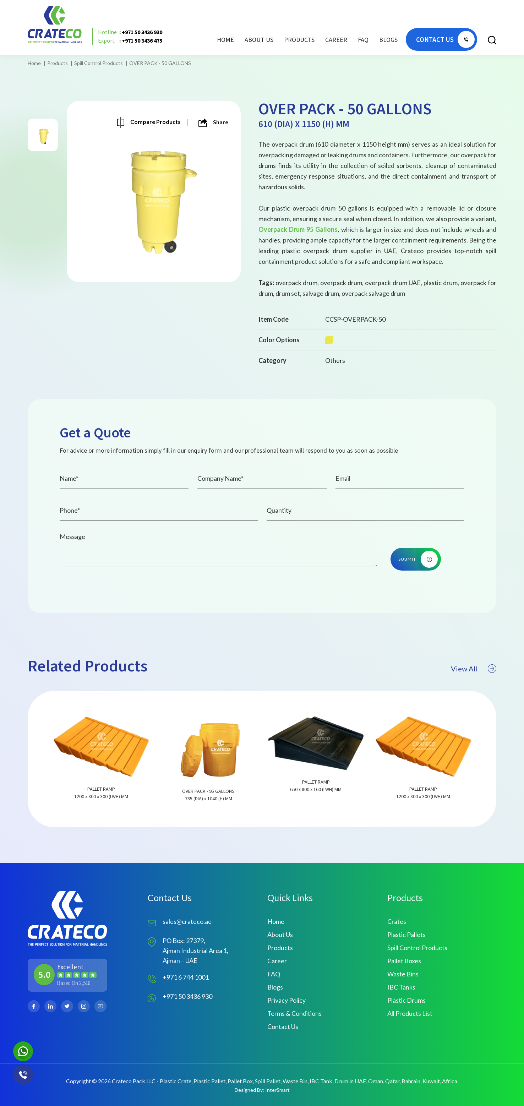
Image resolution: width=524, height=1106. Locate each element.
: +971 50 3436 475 (130, 40)
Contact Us (282, 1026)
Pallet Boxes (404, 961)
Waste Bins (403, 974)
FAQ (363, 40)
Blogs (388, 40)
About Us (259, 40)
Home (225, 40)
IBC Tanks (401, 987)
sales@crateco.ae (187, 921)
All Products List (409, 1013)
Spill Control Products (98, 63)
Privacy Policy (286, 1000)
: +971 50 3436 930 (130, 32)
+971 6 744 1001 (186, 977)
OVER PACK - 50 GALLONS (160, 63)
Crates (396, 921)
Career (336, 40)
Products (57, 63)
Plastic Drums (406, 1000)
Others (335, 360)
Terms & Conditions (294, 1013)
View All (473, 696)
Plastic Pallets (406, 934)
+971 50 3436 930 (187, 996)
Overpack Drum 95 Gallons (298, 229)
